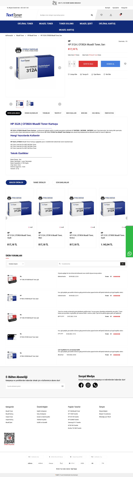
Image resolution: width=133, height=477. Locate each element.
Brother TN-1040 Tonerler (74, 428)
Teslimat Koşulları (41, 419)
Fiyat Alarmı (96, 74)
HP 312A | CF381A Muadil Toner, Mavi (50, 236)
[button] (11, 67)
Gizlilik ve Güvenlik (42, 422)
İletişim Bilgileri (103, 411)
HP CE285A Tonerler (73, 419)
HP (69, 41)
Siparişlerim (116, 8)
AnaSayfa (107, 8)
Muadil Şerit (86, 23)
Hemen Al (110, 64)
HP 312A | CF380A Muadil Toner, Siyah (19, 236)
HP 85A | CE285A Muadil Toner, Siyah (29, 356)
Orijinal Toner (25, 23)
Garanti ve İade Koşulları (43, 417)
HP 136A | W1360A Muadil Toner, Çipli (29, 279)
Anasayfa (9, 35)
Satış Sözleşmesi (41, 414)
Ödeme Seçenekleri (31, 113)
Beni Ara (84, 113)
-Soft (57, 475)
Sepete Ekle (88, 64)
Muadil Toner (46, 23)
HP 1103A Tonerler (73, 414)
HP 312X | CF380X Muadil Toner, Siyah (113, 236)
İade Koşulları (71, 113)
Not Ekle (107, 74)
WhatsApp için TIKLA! (105, 417)
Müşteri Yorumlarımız (105, 414)
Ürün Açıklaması (13, 113)
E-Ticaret (61, 475)
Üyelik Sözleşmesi (42, 411)
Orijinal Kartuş (107, 23)
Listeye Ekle (72, 74)
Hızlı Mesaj (96, 113)
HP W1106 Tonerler (73, 425)
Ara (123, 264)
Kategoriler (124, 8)
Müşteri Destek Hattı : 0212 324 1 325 (17, 8)
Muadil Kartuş (66, 30)
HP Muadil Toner (32, 35)
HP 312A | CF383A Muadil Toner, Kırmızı (81, 236)
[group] (35, 67)
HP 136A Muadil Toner (74, 411)
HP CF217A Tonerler (73, 417)
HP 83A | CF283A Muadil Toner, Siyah (29, 299)
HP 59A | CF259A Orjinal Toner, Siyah (29, 337)
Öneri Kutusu (109, 113)
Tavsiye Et (84, 74)
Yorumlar (46, 113)
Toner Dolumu (66, 23)
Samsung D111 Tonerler (74, 422)
